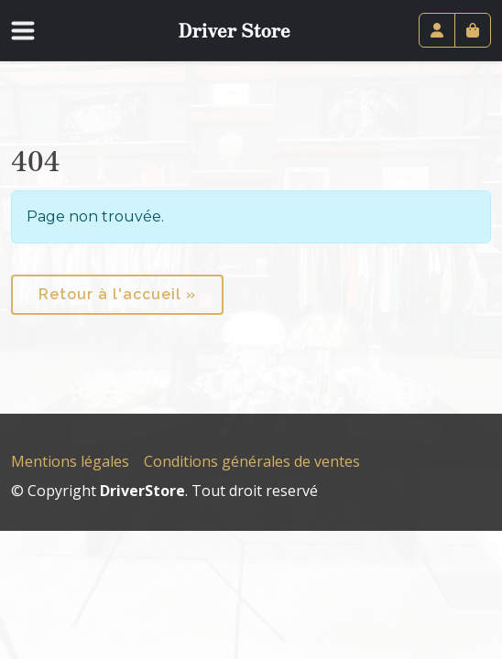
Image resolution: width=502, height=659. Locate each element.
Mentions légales (70, 461)
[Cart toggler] (472, 30)
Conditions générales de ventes (252, 461)
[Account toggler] (437, 30)
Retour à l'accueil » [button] (117, 294)
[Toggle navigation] (34, 30)
